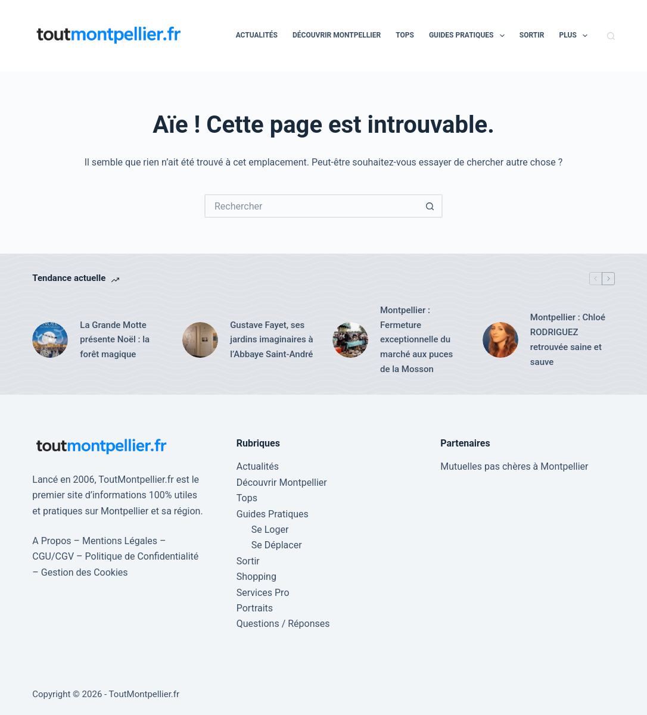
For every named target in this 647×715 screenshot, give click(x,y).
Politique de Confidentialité (142, 556)
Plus (575, 36)
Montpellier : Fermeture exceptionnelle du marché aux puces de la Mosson (416, 339)
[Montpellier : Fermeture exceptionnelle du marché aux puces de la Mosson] (350, 340)
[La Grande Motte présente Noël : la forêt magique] (50, 340)
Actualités (257, 35)
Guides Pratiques (469, 36)
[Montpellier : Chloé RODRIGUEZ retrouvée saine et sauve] (500, 340)
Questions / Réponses (283, 623)
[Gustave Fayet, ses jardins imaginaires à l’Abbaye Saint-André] (200, 340)
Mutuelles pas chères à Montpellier (514, 466)
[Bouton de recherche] (431, 206)
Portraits (255, 608)
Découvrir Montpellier (337, 35)
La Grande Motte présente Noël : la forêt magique (115, 340)
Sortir (532, 35)
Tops (405, 35)
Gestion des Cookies (84, 572)
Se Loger (270, 529)
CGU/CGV (53, 556)
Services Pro (263, 592)
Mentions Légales (119, 541)
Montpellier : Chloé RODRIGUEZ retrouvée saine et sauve (567, 339)
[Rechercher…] (311, 206)
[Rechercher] (611, 36)
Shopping (256, 576)
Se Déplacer (276, 545)
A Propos (51, 541)
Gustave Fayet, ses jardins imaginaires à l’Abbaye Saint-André (271, 340)
